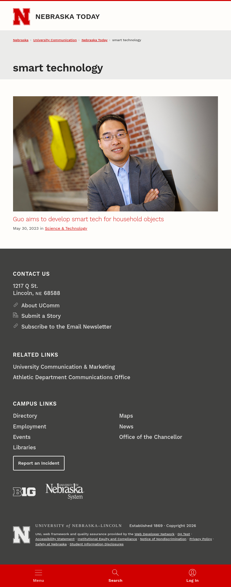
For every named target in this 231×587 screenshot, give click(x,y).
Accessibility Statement (54, 539)
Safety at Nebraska (51, 544)
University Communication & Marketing (64, 367)
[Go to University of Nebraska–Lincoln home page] (21, 16)
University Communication (55, 40)
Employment (29, 427)
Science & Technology (66, 228)
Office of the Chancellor (150, 437)
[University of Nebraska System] (65, 491)
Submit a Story (41, 316)
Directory (25, 416)
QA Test (183, 534)
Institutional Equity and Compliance (107, 539)
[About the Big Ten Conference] (24, 492)
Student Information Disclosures (97, 544)
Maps (126, 416)
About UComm (40, 305)
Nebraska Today (67, 16)
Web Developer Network (154, 534)
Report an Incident (38, 463)
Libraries (24, 447)
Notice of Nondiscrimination (163, 539)
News (126, 427)
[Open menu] (38, 575)
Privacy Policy (201, 539)
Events (22, 437)
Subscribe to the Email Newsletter (66, 327)
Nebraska (20, 40)
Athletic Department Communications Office (71, 377)
